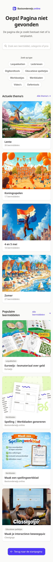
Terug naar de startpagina (26, 551)
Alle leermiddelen (41, 313)
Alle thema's (44, 96)
